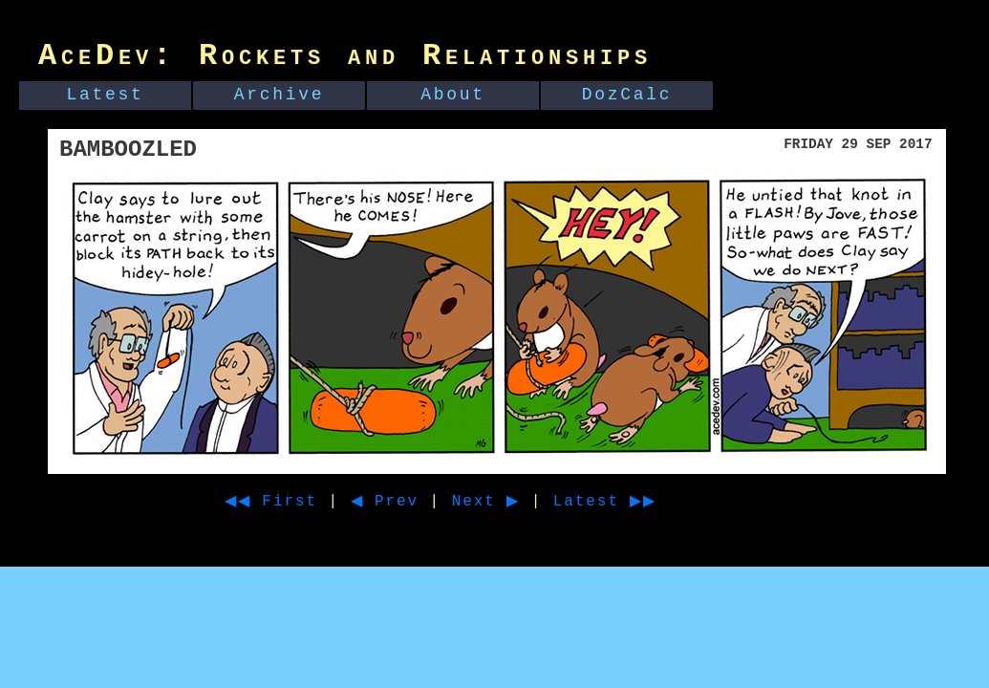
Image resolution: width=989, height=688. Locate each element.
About (452, 94)
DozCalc (627, 94)
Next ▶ (510, 501)
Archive (279, 94)
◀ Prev (402, 501)
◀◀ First (278, 501)
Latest (105, 94)
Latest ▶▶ (640, 501)
